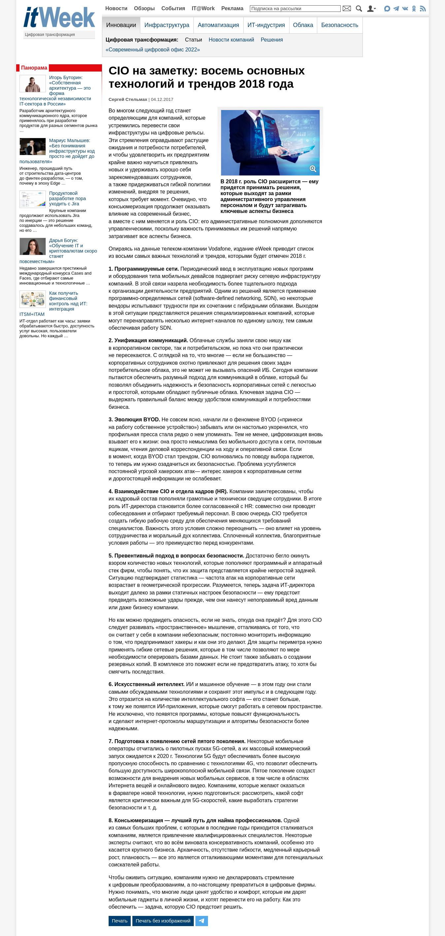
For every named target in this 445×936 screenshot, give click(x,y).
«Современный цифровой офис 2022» (153, 49)
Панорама (34, 68)
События (173, 8)
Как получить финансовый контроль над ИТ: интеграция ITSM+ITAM (53, 303)
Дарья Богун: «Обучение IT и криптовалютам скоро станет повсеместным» (58, 251)
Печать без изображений (163, 920)
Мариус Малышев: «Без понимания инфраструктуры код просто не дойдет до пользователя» (57, 151)
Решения (272, 40)
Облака (303, 25)
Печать (119, 920)
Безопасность (339, 25)
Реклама (232, 8)
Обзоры (144, 8)
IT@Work (203, 8)
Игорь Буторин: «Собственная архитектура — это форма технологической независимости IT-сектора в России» (55, 90)
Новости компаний (231, 40)
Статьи (193, 40)
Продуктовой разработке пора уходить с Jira (67, 198)
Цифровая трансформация (50, 34)
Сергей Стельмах (128, 99)
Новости (116, 8)
